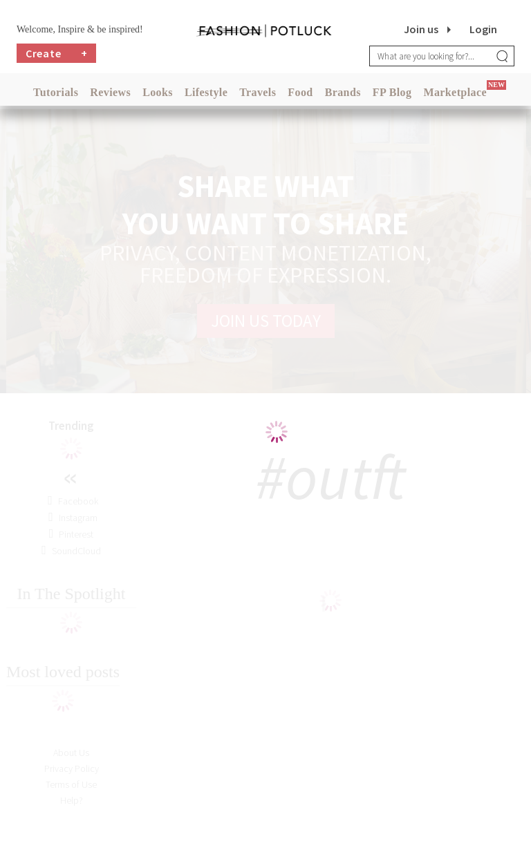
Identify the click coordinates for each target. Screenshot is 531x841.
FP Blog (392, 92)
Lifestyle (206, 92)
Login (483, 29)
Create (57, 53)
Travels (257, 92)
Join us (421, 29)
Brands (343, 92)
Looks (157, 92)
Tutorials (55, 92)
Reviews (110, 92)
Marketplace (454, 92)
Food (300, 92)
